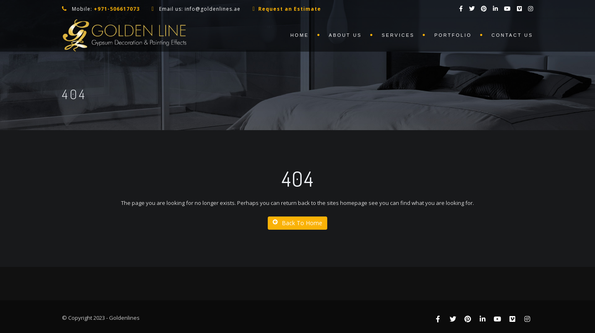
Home (299, 35)
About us (345, 35)
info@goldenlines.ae (212, 8)
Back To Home (297, 223)
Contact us (512, 35)
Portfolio (452, 35)
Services (398, 35)
